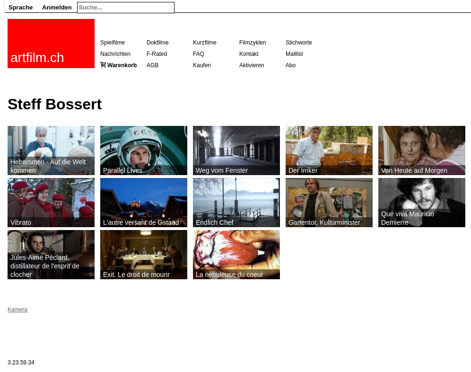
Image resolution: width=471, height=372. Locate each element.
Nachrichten (115, 54)
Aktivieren (251, 65)
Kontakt (249, 54)
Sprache (21, 7)
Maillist (294, 54)
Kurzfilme (205, 42)
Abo (291, 65)
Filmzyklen (252, 42)
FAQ (198, 54)
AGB (152, 65)
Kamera (17, 309)
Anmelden (57, 7)
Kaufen (202, 65)
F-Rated (157, 54)
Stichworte (299, 42)
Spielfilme (112, 42)
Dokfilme (158, 42)
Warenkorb (122, 65)
